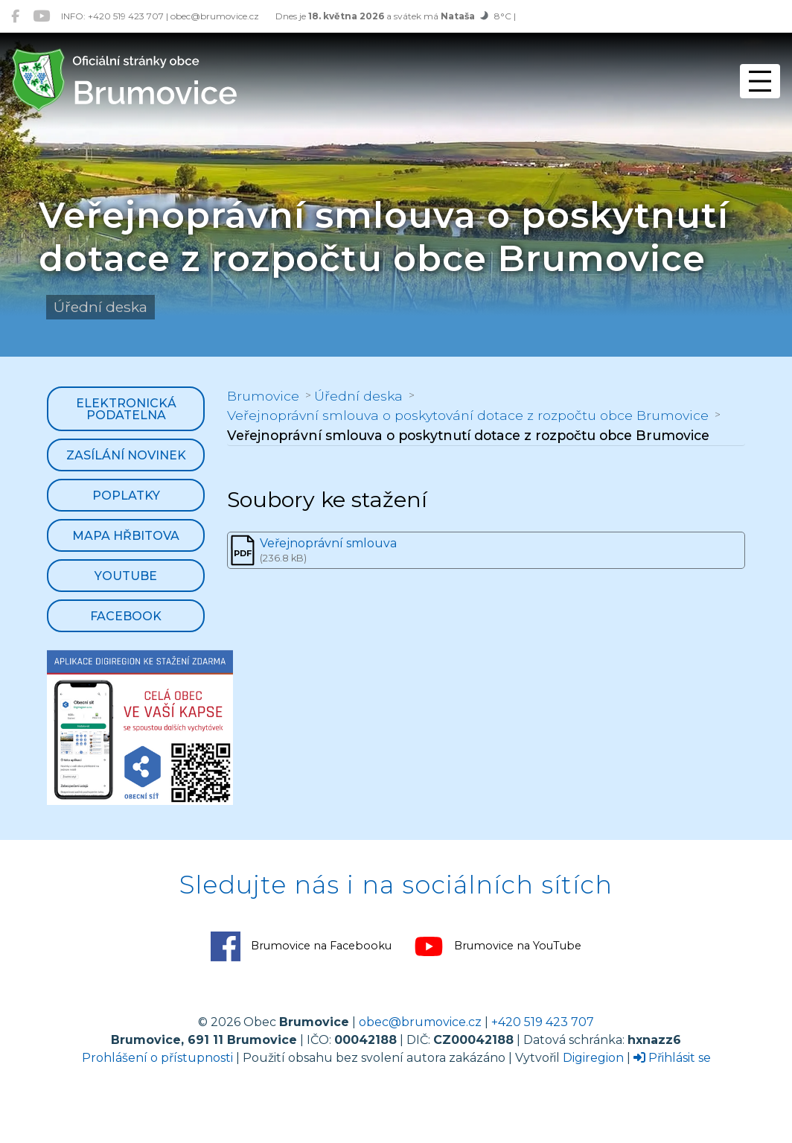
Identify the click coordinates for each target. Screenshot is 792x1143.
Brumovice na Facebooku (301, 946)
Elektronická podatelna (126, 409)
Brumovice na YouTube (497, 946)
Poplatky (126, 495)
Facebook (126, 616)
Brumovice (263, 396)
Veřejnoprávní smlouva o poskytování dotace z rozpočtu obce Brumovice (468, 415)
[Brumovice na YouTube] (41, 16)
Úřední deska (358, 396)
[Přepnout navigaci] (760, 81)
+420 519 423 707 (542, 1022)
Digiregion (593, 1058)
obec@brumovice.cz (420, 1022)
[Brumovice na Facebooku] (15, 16)
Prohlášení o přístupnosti (157, 1058)
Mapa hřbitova (125, 536)
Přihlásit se (672, 1058)
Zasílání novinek (126, 455)
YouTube (126, 576)
